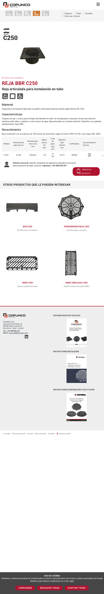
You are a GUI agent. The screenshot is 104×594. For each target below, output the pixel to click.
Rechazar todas (49, 588)
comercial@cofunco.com (18, 333)
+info (71, 581)
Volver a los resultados (12, 78)
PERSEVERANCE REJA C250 (76, 226)
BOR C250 (27, 226)
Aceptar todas (77, 588)
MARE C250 (27, 283)
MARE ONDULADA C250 (76, 283)
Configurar (25, 588)
